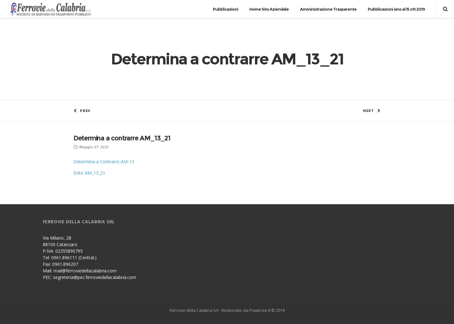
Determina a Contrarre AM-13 (103, 162)
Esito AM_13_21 (89, 173)
